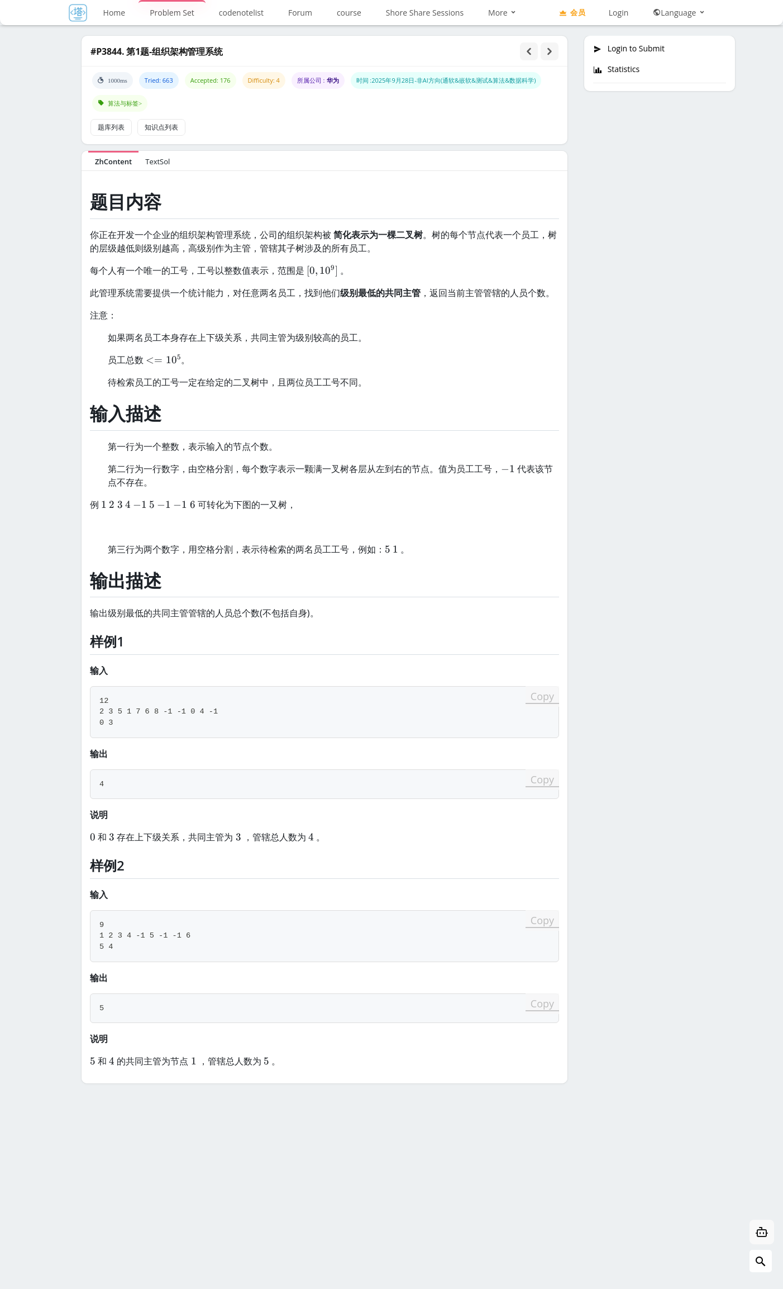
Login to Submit (629, 48)
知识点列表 (161, 127)
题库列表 (111, 127)
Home (114, 12)
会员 (571, 12)
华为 (333, 80)
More (502, 12)
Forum (300, 12)
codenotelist (241, 12)
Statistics (616, 69)
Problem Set (172, 12)
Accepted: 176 (210, 80)
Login (618, 12)
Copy (542, 696)
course (349, 12)
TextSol (157, 161)
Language (679, 12)
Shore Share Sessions (425, 12)
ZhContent (113, 161)
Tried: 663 (159, 80)
